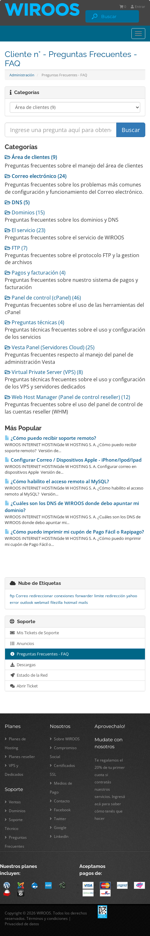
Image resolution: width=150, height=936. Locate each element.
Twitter (58, 818)
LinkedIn (59, 836)
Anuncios (22, 643)
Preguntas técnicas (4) (34, 322)
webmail (41, 602)
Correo (22, 595)
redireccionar (41, 595)
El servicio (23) (25, 230)
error (14, 602)
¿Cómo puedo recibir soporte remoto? (50, 438)
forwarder (84, 595)
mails (83, 602)
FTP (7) (16, 247)
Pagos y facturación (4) (35, 272)
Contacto (60, 801)
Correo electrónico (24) (35, 176)
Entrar (138, 6)
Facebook (60, 810)
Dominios (15, 810)
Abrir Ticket (24, 686)
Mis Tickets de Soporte (34, 633)
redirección (115, 595)
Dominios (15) (25, 212)
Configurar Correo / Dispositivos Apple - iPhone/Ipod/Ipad (73, 460)
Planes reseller (20, 756)
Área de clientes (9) (31, 157)
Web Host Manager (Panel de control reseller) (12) (67, 397)
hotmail (70, 602)
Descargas (23, 664)
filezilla (56, 602)
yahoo (131, 595)
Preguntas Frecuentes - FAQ (39, 654)
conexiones (64, 595)
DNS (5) (17, 202)
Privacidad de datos (22, 924)
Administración (21, 75)
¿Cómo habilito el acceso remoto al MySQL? (57, 481)
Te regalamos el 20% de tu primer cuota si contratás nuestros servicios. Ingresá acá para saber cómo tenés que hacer (110, 789)
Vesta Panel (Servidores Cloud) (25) (50, 347)
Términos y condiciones (47, 918)
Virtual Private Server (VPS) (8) (44, 372)
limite (99, 595)
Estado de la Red (29, 675)
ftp (12, 595)
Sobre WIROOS (65, 739)
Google (58, 827)
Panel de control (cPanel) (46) (43, 297)
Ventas (13, 802)
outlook (26, 602)
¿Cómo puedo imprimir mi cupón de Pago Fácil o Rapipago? (74, 531)
